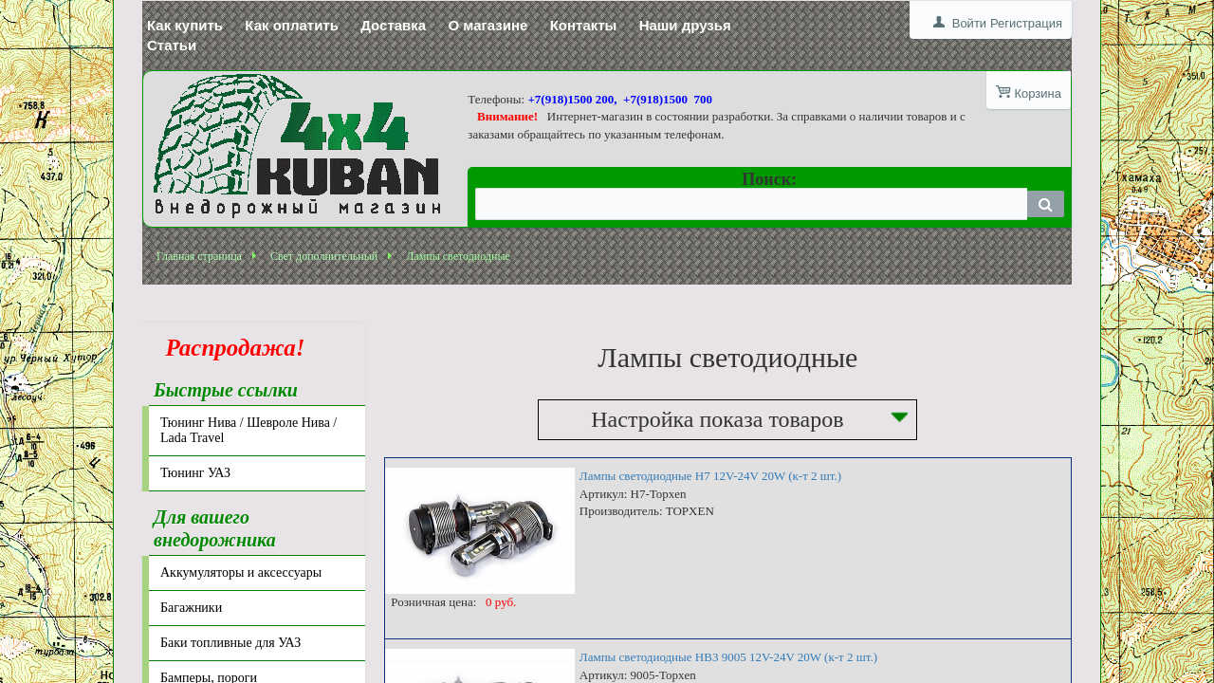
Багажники (191, 607)
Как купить (185, 25)
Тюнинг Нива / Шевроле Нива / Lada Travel (248, 430)
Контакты (583, 25)
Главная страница (199, 256)
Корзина (1037, 93)
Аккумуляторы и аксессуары (241, 572)
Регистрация (1026, 23)
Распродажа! (229, 347)
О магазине (487, 25)
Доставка (393, 25)
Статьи (171, 45)
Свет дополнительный (323, 256)
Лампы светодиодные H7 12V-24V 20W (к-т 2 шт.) (710, 476)
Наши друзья (685, 25)
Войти (969, 23)
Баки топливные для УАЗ (230, 643)
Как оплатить (292, 25)
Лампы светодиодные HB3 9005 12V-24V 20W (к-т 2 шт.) (728, 657)
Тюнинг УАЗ (195, 473)
